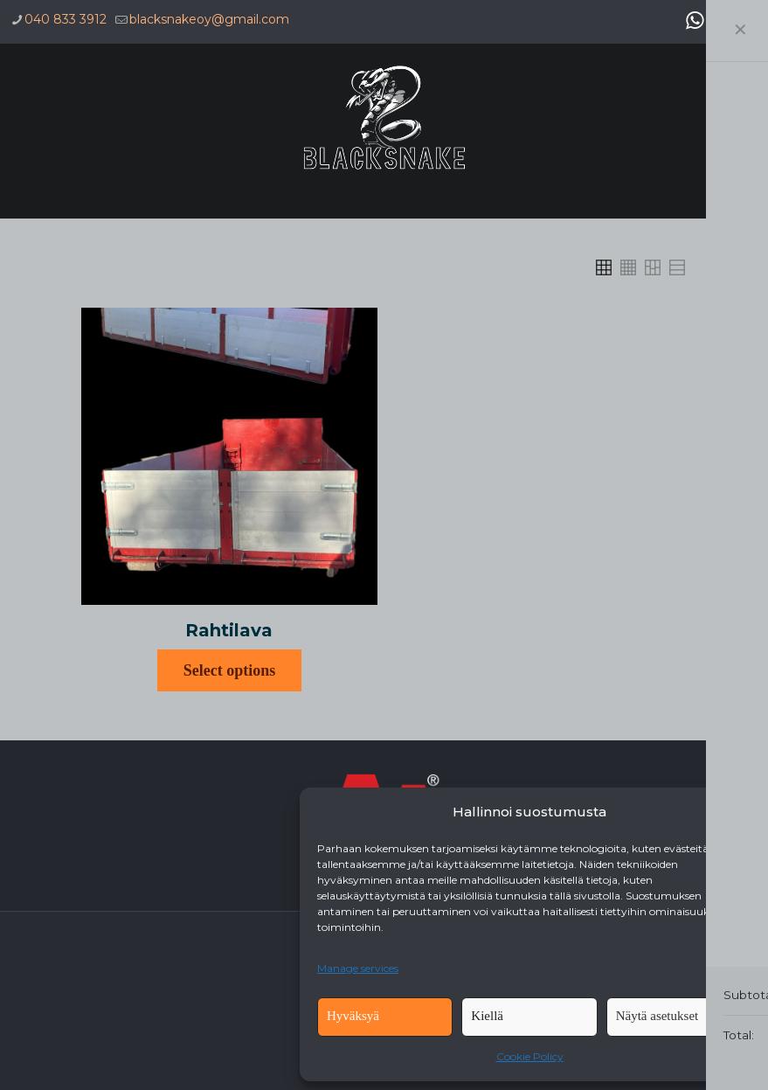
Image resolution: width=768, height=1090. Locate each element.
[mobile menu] (740, 118)
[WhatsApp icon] (694, 20)
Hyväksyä (353, 1016)
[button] (733, 812)
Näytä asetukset (657, 1016)
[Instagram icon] (747, 20)
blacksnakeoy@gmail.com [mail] (209, 19)
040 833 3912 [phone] (65, 19)
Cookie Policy (530, 1056)
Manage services (357, 968)
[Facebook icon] (720, 20)
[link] (603, 267)
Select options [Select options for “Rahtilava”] (229, 670)
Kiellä (487, 1016)
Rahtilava (229, 630)
